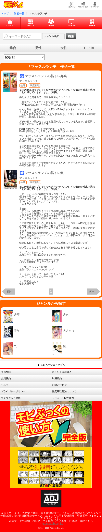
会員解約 (6, 378)
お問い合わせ (59, 385)
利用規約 (57, 378)
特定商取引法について (64, 391)
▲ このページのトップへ (51, 364)
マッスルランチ (28, 81)
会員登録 (6, 372)
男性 (38, 48)
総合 (13, 48)
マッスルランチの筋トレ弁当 (46, 76)
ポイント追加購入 (62, 372)
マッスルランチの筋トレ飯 (44, 173)
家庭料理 (35, 85)
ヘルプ (4, 385)
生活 (23, 85)
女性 (64, 48)
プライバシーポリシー (13, 391)
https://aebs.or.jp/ (52, 523)
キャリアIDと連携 (11, 397)
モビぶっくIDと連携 (63, 397)
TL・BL (89, 48)
